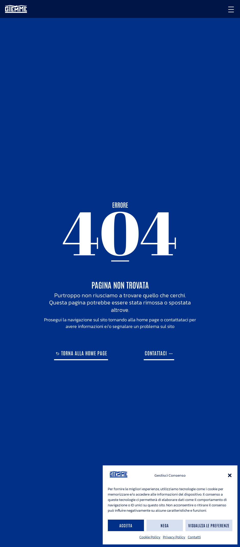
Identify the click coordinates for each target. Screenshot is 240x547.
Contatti (194, 537)
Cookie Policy (149, 537)
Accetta (125, 525)
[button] (229, 475)
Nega (165, 525)
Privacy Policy (174, 537)
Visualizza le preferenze (208, 525)
